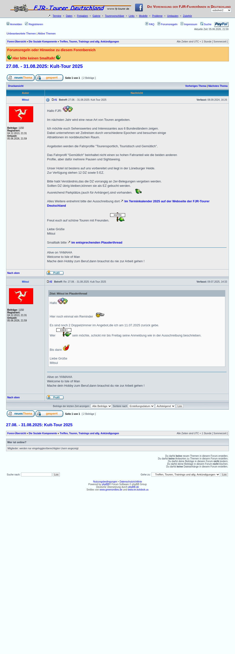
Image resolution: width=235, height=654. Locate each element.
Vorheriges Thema (195, 86)
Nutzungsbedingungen (105, 481)
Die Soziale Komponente (43, 41)
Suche (205, 24)
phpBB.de (133, 487)
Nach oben (13, 273)
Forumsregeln (167, 24)
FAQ (149, 24)
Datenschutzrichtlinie (131, 481)
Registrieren (34, 24)
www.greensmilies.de (111, 489)
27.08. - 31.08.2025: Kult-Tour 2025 (44, 66)
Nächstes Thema (217, 86)
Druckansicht (16, 86)
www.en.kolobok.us (138, 489)
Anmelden (14, 24)
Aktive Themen (47, 33)
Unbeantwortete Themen (21, 33)
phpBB (105, 484)
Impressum (188, 24)
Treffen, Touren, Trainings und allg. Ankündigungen (89, 41)
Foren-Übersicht (16, 41)
